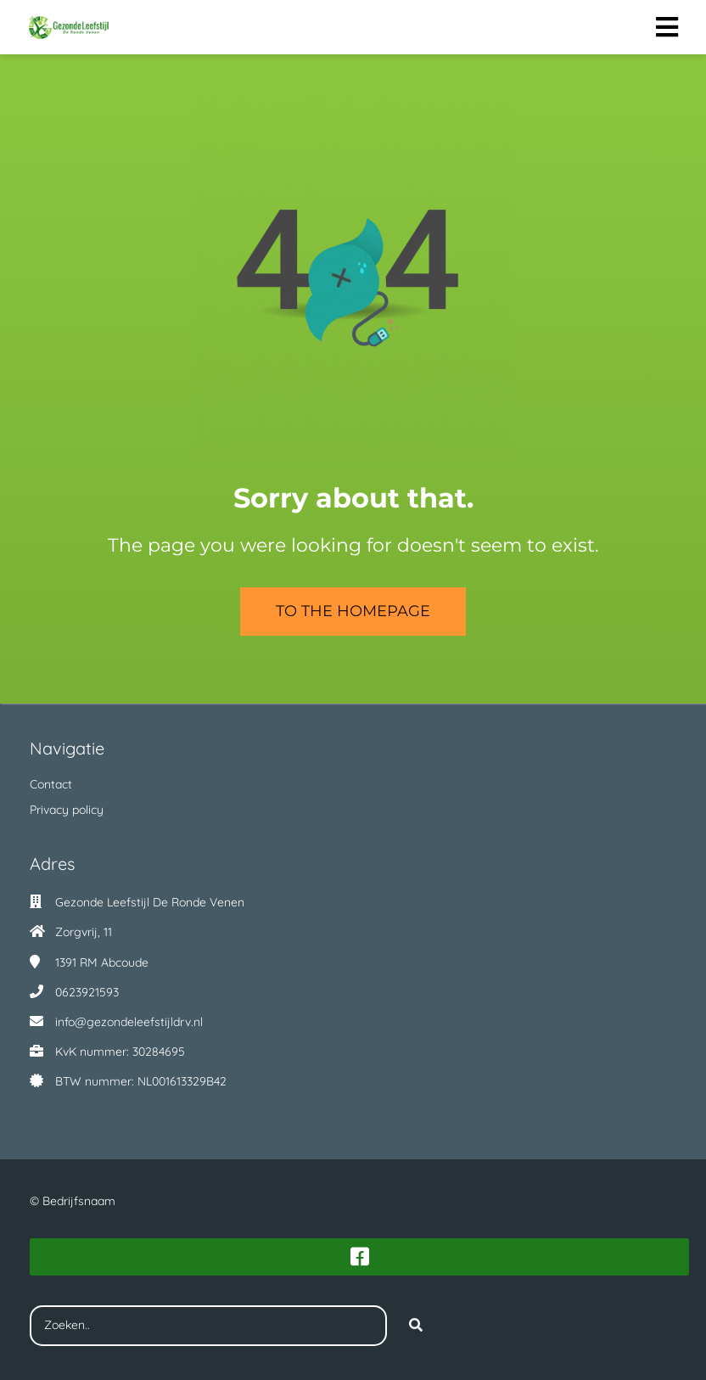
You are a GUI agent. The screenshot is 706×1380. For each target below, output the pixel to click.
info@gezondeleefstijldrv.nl (129, 1021)
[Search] (416, 1325)
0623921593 (87, 992)
